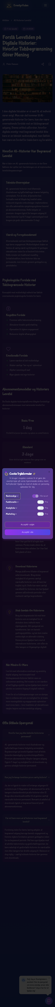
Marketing (11, 514)
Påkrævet (44, 496)
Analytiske (11, 508)
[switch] (35, 496)
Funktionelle (12, 502)
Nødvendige (12, 496)
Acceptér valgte (27, 524)
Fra (46, 502)
